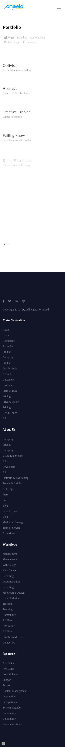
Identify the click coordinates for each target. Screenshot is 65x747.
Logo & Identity (12, 674)
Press (5, 494)
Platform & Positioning (15, 477)
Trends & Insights (13, 483)
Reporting (8, 576)
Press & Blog (10, 390)
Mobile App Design (13, 592)
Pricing (7, 396)
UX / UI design (11, 598)
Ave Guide (9, 663)
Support (7, 679)
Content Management (15, 690)
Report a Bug (10, 511)
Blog (5, 505)
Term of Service (11, 527)
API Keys (8, 488)
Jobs (5, 418)
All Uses (7, 620)
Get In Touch (10, 412)
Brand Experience (13, 455)
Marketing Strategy (13, 522)
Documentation (11, 581)
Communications (12, 724)
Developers (9, 466)
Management (10, 553)
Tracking (7, 603)
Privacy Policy (11, 401)
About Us (8, 346)
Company (8, 357)
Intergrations (10, 696)
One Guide (9, 625)
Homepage (9, 340)
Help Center (9, 570)
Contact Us (9, 642)
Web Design (9, 564)
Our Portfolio (10, 368)
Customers (8, 379)
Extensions (9, 533)
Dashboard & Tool (13, 637)
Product (7, 351)
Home (6, 329)
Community (9, 614)
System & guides (12, 707)
